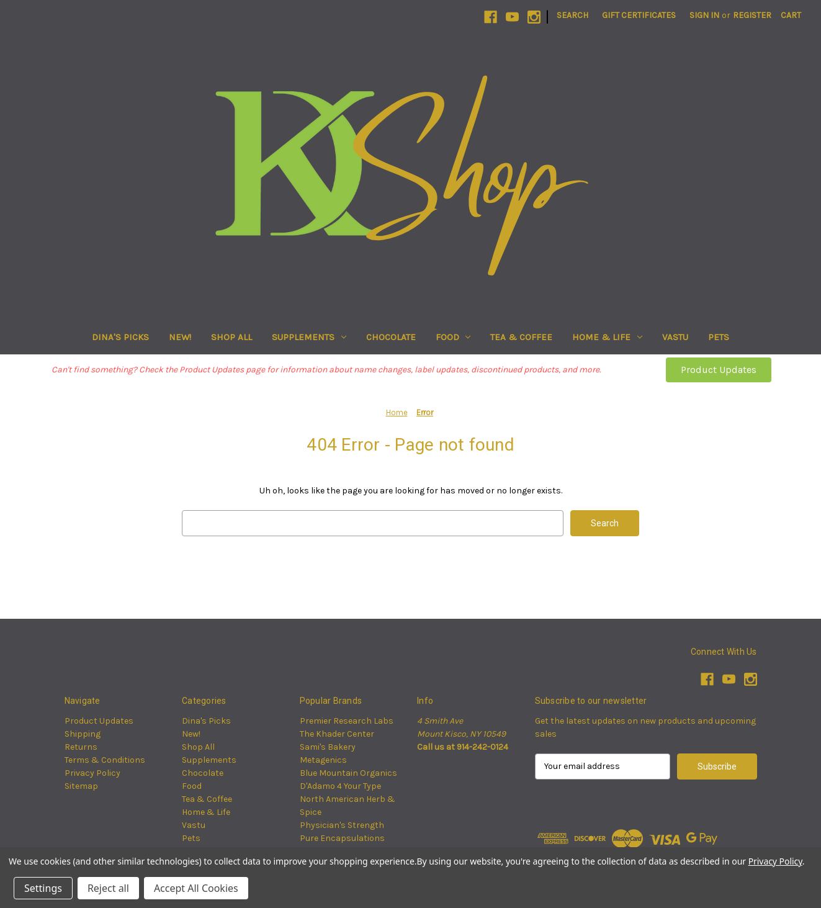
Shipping (83, 734)
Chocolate (391, 337)
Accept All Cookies (196, 888)
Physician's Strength (342, 825)
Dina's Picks (120, 337)
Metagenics (323, 760)
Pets (718, 337)
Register (752, 15)
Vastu (675, 337)
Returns (81, 747)
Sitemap (81, 786)
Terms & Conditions (105, 760)
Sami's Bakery (328, 747)
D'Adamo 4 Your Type (340, 786)
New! (180, 337)
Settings (43, 888)
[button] (718, 369)
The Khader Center (337, 734)
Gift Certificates (639, 15)
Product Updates (718, 369)
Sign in (704, 15)
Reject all (108, 888)
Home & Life (607, 337)
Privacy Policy (92, 773)
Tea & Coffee (521, 337)
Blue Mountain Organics (348, 773)
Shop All (231, 337)
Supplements (309, 337)
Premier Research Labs (346, 721)
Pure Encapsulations (342, 838)
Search (572, 15)
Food (453, 337)
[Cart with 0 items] (791, 15)
